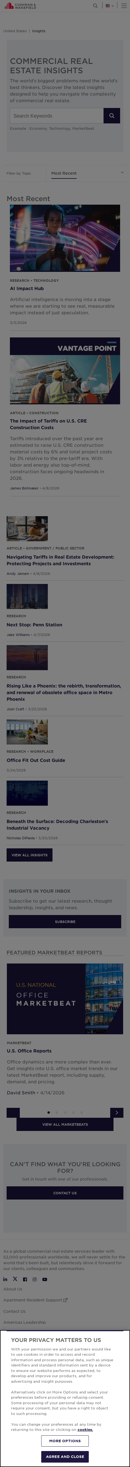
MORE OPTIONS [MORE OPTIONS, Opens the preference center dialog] (65, 1441)
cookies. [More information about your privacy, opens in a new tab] (85, 1429)
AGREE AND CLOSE (65, 1456)
